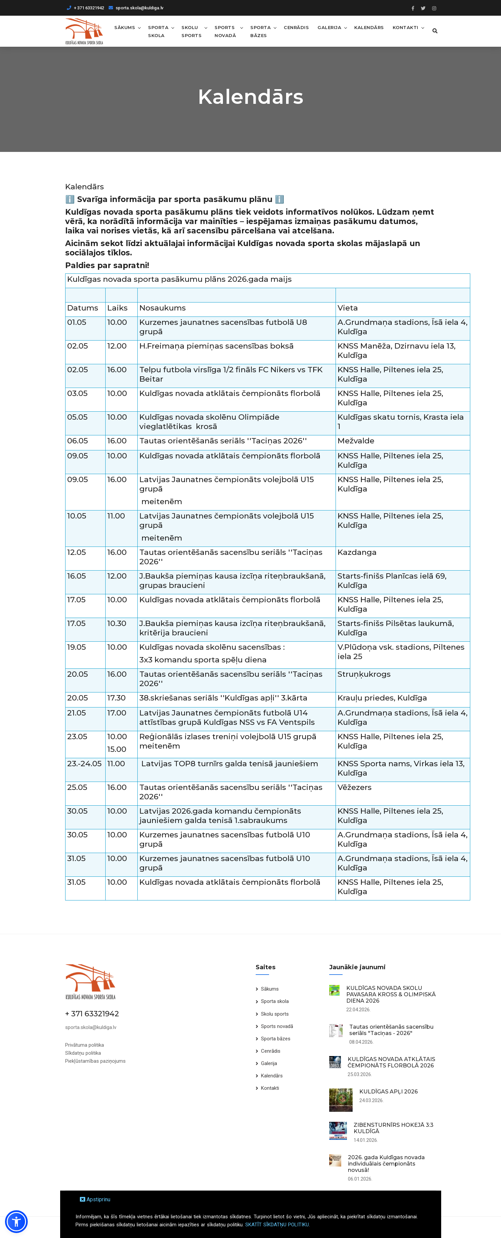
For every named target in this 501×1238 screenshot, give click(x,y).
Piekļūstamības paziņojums (95, 1061)
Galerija (328, 27)
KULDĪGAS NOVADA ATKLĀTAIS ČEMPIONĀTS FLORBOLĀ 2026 (391, 1062)
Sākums (124, 27)
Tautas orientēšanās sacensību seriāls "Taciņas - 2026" (391, 1030)
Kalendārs (368, 27)
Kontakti (404, 27)
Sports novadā (225, 31)
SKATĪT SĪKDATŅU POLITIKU (277, 1225)
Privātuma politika (84, 1045)
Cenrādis (295, 27)
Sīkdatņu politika (83, 1053)
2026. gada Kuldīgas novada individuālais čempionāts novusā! (386, 1163)
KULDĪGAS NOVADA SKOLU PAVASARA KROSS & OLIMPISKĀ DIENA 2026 (391, 994)
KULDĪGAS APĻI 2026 (388, 1091)
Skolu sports (191, 31)
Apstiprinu (95, 1199)
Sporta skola (158, 31)
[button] (16, 1221)
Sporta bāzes (259, 31)
